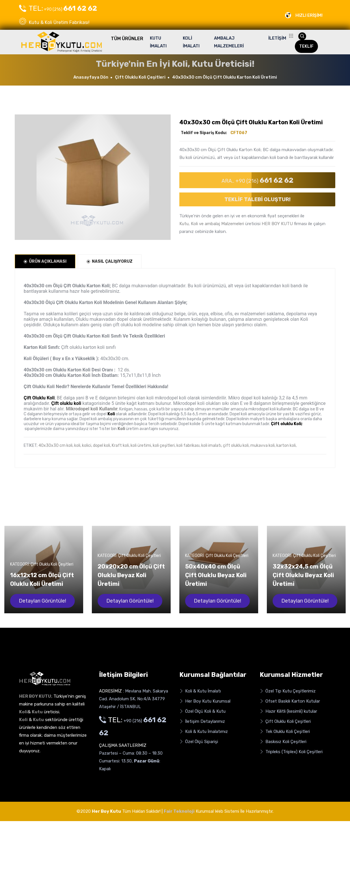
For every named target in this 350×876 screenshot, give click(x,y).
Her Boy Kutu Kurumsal (204, 701)
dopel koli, (102, 445)
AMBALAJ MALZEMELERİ (229, 42)
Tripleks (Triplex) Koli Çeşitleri (291, 751)
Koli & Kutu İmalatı (200, 691)
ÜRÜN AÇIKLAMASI (45, 261)
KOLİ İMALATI (191, 42)
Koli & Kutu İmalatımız (203, 731)
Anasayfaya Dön (90, 77)
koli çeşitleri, (164, 445)
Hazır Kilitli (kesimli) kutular (288, 711)
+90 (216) (58, 8)
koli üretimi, (141, 445)
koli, (77, 445)
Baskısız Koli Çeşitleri (283, 741)
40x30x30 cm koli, (55, 445)
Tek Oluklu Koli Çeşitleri (285, 731)
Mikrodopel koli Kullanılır (92, 409)
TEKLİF (306, 46)
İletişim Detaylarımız (202, 721)
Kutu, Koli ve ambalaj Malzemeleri (211, 223)
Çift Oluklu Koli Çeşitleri (140, 77)
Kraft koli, (121, 445)
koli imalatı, (211, 445)
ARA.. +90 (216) (257, 180)
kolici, (87, 445)
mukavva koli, (262, 445)
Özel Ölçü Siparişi (198, 741)
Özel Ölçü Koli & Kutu (202, 711)
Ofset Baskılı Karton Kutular (290, 701)
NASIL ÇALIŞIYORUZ (110, 261)
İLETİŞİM (277, 38)
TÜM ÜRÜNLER (127, 38)
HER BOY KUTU (277, 223)
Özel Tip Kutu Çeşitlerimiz (288, 691)
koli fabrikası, (188, 445)
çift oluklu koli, (236, 445)
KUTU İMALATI (158, 42)
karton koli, (286, 445)
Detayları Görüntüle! (42, 601)
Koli (121, 428)
